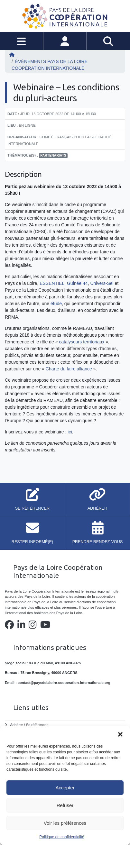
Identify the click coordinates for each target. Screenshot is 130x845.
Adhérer (16, 725)
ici (70, 431)
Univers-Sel (101, 283)
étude (56, 303)
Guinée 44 (77, 283)
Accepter (64, 787)
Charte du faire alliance (69, 368)
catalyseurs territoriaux (81, 341)
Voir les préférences (65, 823)
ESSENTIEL (52, 283)
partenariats (53, 155)
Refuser (65, 805)
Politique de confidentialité (61, 837)
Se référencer (37, 725)
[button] (120, 734)
